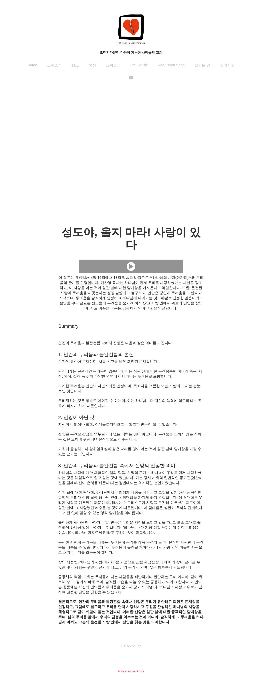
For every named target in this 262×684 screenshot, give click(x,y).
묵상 (92, 65)
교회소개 (54, 65)
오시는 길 (202, 65)
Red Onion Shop (171, 65)
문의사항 (227, 65)
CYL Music (139, 65)
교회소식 (113, 65)
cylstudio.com (137, 671)
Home (32, 65)
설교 (75, 65)
